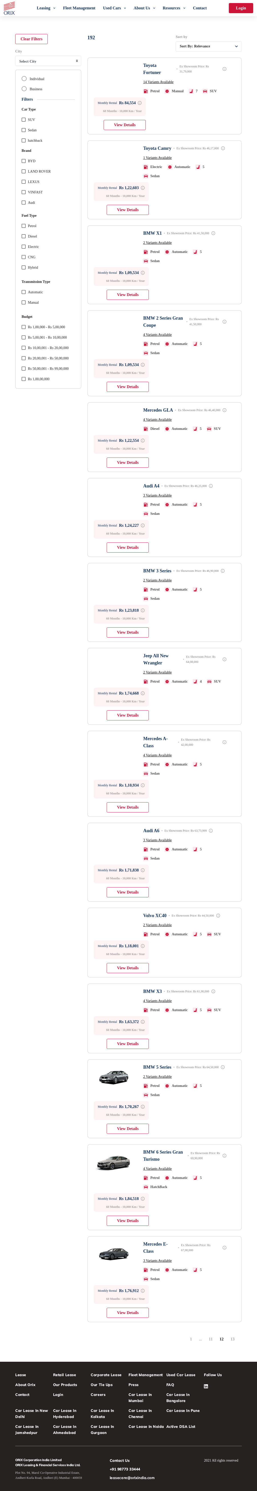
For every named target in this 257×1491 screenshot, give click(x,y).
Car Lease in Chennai (140, 1413)
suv (28, 119)
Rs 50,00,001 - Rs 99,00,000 (45, 368)
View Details (125, 125)
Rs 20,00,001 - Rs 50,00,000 (45, 357)
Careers (98, 1394)
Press (133, 1385)
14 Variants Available (158, 82)
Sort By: (195, 46)
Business (32, 88)
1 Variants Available (157, 158)
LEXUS (30, 181)
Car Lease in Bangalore (178, 1397)
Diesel (29, 235)
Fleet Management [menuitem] (79, 8)
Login (241, 8)
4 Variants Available (157, 335)
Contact (22, 1394)
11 (212, 1340)
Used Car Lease (181, 1375)
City (18, 51)
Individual (33, 78)
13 (234, 1340)
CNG (29, 256)
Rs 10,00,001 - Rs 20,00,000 (45, 347)
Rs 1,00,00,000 (36, 378)
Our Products (65, 1385)
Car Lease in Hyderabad (64, 1413)
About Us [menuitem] (142, 8)
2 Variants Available (157, 243)
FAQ (170, 1385)
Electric (30, 246)
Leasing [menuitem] (43, 8)
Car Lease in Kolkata (102, 1413)
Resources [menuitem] (171, 8)
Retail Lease (64, 1375)
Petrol (29, 225)
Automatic (32, 291)
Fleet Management (145, 1375)
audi (28, 202)
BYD (29, 160)
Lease (20, 1375)
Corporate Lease (106, 1375)
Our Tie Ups (102, 1385)
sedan (29, 129)
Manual (30, 302)
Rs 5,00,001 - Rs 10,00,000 (44, 337)
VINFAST (32, 191)
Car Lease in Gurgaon (102, 1429)
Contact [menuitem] (200, 8)
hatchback (32, 140)
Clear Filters (31, 39)
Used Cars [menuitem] (112, 8)
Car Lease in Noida (146, 1426)
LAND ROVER (36, 171)
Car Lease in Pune (183, 1410)
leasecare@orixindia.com (132, 1478)
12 (223, 1340)
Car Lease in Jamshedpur (27, 1429)
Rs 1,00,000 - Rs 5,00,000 (43, 326)
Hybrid (30, 267)
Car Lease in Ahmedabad (64, 1429)
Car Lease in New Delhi (31, 1413)
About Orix (25, 1385)
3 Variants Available (157, 495)
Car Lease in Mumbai (140, 1397)
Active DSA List (180, 1426)
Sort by (181, 37)
